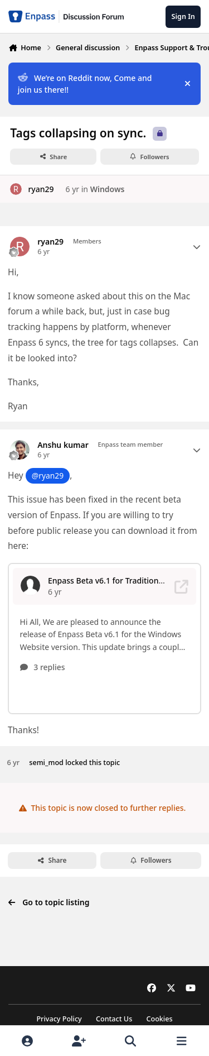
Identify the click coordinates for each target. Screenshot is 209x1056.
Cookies (159, 1019)
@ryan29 (48, 475)
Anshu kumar (63, 445)
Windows (107, 189)
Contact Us (114, 1019)
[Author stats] (197, 247)
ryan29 (41, 189)
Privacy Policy (58, 1019)
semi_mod (46, 738)
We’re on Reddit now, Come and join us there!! (85, 84)
